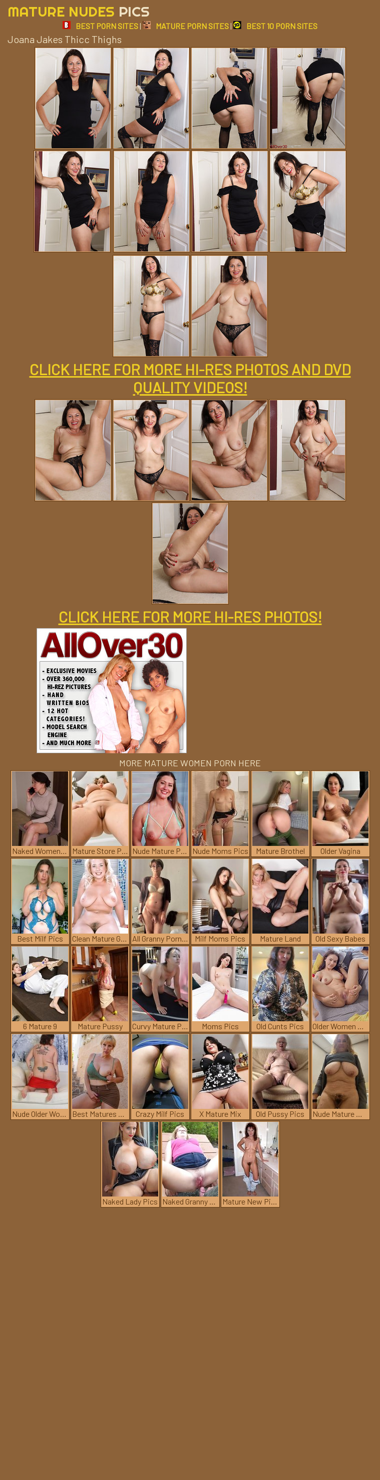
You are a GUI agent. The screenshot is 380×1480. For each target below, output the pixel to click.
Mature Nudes (79, 11)
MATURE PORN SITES (186, 26)
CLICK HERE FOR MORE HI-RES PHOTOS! (190, 617)
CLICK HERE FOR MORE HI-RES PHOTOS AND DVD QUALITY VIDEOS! (190, 378)
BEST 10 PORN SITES (275, 26)
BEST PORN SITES (100, 26)
